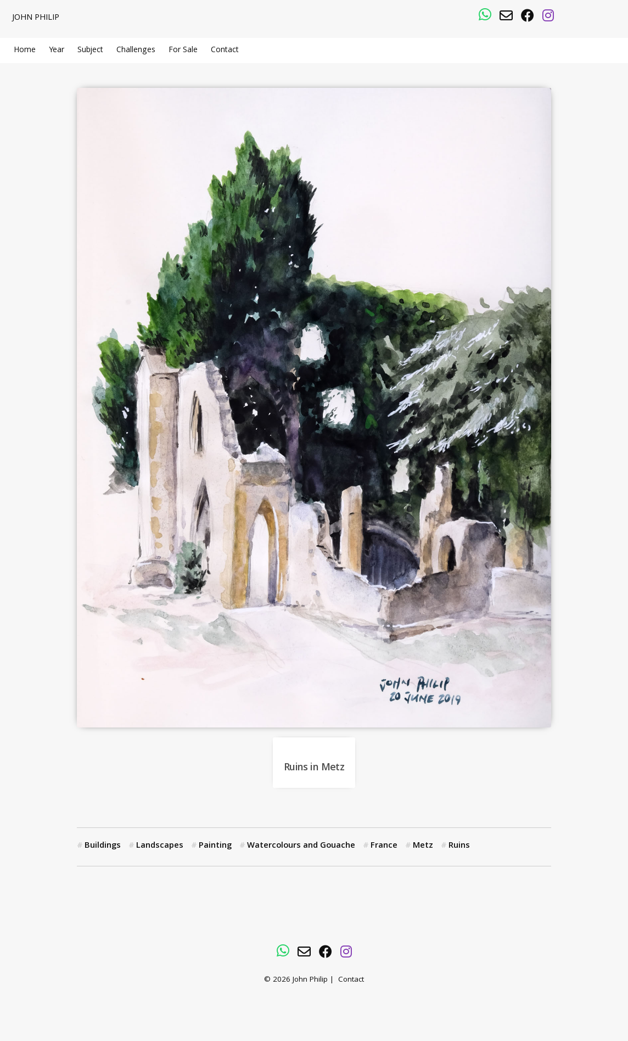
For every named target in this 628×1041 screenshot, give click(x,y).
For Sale (183, 50)
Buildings (103, 846)
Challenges (135, 50)
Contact (225, 50)
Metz (423, 846)
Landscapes (159, 846)
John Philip (35, 18)
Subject (90, 50)
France (384, 846)
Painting (215, 846)
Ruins (459, 846)
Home (25, 50)
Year (56, 50)
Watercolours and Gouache (301, 846)
